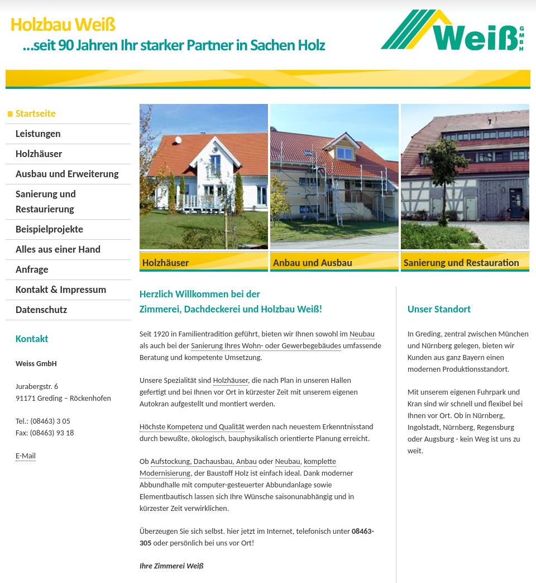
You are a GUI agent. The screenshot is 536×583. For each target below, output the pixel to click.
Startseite (36, 113)
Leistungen (38, 133)
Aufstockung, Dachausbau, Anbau (204, 461)
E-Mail (26, 456)
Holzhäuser (39, 154)
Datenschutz (41, 310)
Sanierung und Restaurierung (46, 201)
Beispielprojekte (49, 229)
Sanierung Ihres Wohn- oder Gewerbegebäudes (266, 345)
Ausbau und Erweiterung (67, 174)
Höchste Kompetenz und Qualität (192, 427)
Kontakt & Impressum (61, 289)
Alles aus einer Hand (58, 249)
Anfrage (32, 269)
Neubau (362, 334)
